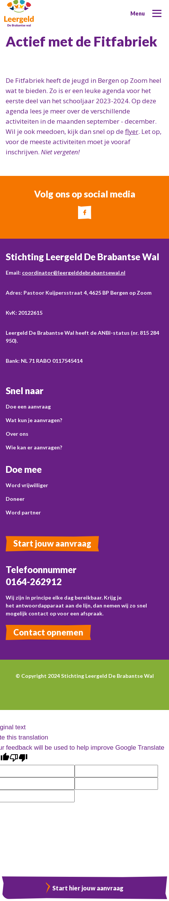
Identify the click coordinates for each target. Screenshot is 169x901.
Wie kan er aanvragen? (34, 447)
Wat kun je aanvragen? (34, 420)
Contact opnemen (48, 632)
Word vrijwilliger (27, 485)
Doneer (15, 499)
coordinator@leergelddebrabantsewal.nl (73, 272)
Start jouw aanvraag (52, 543)
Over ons (17, 433)
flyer (131, 131)
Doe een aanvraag (28, 406)
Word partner (23, 512)
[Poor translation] (18, 758)
